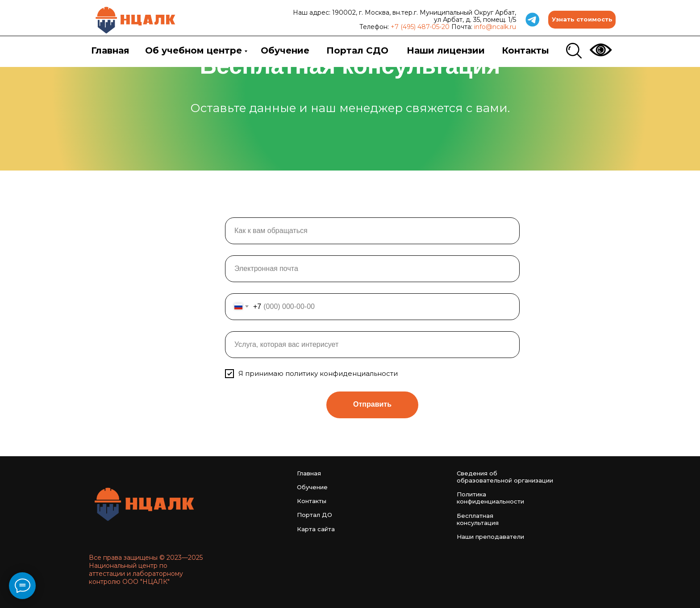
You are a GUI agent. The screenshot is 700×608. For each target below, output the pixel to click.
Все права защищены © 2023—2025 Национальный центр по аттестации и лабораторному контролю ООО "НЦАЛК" (146, 570)
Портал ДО (314, 514)
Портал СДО (357, 50)
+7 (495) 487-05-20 (420, 27)
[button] (582, 20)
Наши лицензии (446, 50)
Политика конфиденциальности (490, 498)
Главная (110, 50)
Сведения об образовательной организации (505, 477)
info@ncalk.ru (495, 27)
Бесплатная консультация (478, 519)
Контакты (525, 50)
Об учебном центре (193, 50)
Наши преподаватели (490, 536)
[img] (135, 19)
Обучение (285, 50)
